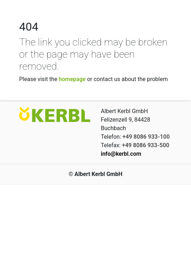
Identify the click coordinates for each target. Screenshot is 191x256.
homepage (72, 79)
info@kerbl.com (121, 153)
